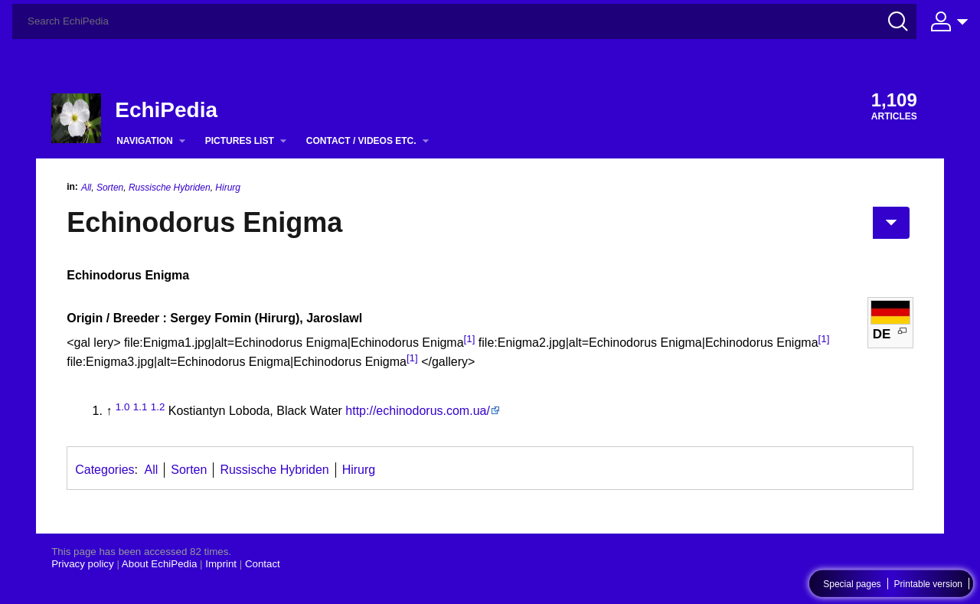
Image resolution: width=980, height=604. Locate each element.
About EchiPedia (160, 564)
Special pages (851, 584)
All (86, 187)
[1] (469, 338)
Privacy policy (82, 564)
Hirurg (227, 187)
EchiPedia (166, 110)
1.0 (123, 407)
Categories (104, 469)
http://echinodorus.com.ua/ (417, 410)
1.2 (158, 407)
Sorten (109, 187)
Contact (262, 564)
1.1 (140, 407)
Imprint (221, 564)
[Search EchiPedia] (464, 21)
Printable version (928, 584)
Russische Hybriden (170, 187)
